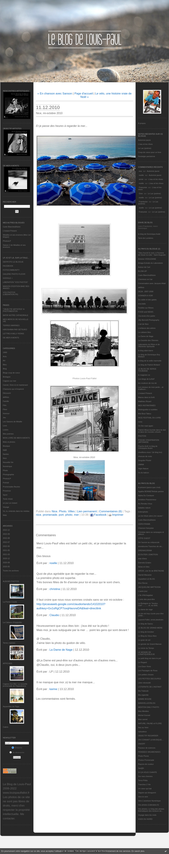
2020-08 (6, 562)
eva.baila (142, 304)
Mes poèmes (8, 434)
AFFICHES (7, 663)
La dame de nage (145, 609)
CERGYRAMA (144, 524)
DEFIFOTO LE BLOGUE (13, 262)
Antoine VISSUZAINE (147, 259)
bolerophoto (143, 512)
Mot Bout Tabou (144, 414)
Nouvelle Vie (8, 462)
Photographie (8, 474)
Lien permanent (87, 511)
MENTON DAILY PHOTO (148, 707)
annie (141, 179)
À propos (142, 123)
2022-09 (6, 534)
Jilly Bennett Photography (148, 320)
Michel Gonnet (144, 715)
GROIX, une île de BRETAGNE (151, 571)
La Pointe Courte (10, 602)
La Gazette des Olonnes (148, 340)
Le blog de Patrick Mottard (149, 365)
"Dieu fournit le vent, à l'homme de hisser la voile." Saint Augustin (152, 254)
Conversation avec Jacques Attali (152, 283)
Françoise (143, 187)
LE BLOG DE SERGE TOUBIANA (147, 370)
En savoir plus (138, 851)
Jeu (4, 417)
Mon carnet (142, 719)
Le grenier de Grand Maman (150, 644)
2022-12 (6, 530)
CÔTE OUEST (144, 538)
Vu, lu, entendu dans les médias (16, 511)
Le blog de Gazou (145, 624)
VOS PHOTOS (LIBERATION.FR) (10, 293)
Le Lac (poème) (144, 148)
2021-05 (6, 550)
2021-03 (6, 554)
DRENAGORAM (145, 550)
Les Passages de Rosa (147, 670)
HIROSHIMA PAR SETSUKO (15, 329)
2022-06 (6, 546)
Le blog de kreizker (146, 632)
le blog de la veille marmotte (149, 361)
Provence (7, 491)
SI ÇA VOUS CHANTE (147, 772)
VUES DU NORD (145, 819)
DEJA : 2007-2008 (145, 291)
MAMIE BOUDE (144, 699)
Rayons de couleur (146, 764)
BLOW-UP (142, 271)
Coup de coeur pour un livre (149, 152)
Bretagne (7, 377)
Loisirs (5, 430)
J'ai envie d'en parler (146, 316)
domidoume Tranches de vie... (150, 546)
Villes (71, 511)
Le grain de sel (144, 640)
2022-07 (6, 542)
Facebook (98, 514)
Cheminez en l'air (145, 279)
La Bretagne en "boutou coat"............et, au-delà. (148, 604)
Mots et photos (9, 442)
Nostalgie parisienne (146, 156)
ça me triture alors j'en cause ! (150, 516)
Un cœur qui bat (145, 789)
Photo (5, 470)
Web (5, 515)
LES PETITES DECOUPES (149, 679)
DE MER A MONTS (11, 338)
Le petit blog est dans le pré (149, 658)
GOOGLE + (8, 278)
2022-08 (6, 538)
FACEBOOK (8, 266)
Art (4, 361)
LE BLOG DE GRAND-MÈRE (150, 628)
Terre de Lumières (145, 238)
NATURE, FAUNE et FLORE (150, 723)
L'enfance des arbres (146, 328)
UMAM (141, 464)
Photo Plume (143, 756)
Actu (5, 356)
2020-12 (6, 558)
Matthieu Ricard (144, 401)
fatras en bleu (143, 567)
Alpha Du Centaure (146, 495)
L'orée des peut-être (146, 599)
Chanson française (146, 528)
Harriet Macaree (145, 575)
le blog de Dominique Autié (149, 234)
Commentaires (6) (110, 511)
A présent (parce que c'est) (149, 487)
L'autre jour (142, 591)
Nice (5, 458)
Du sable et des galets (147, 300)
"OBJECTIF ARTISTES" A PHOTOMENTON (13, 310)
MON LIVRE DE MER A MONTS (16, 438)
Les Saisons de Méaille (12, 422)
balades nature (144, 508)
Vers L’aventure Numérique (149, 801)
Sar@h (141, 768)
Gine (141, 193)
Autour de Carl (144, 267)
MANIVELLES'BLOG (146, 703)
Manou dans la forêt (146, 397)
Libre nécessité (144, 683)
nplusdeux (142, 732)
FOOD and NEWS (145, 312)
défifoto (6, 397)
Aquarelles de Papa (11, 706)
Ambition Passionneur (147, 500)
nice (38, 514)
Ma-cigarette (143, 695)
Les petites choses (146, 675)
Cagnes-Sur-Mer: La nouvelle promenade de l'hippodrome (15, 685)
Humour (6, 413)
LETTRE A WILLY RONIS (13, 334)
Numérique (7, 466)
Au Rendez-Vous (145, 504)
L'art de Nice (143, 324)
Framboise (143, 202)
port (61, 514)
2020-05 (6, 567)
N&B (5, 450)
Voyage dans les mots (147, 815)
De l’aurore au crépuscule (148, 542)
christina (54, 589)
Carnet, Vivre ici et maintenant (15, 385)
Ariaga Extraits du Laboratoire (150, 263)
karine (53, 689)
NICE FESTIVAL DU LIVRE (149, 418)
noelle (141, 175)
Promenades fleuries (11, 487)
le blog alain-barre (145, 351)
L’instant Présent (10, 231)
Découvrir (7, 393)
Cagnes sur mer (9, 381)
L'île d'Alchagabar (145, 595)
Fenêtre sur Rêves (145, 308)
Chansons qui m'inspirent (13, 389)
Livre (5, 426)
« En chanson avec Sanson (54, 93)
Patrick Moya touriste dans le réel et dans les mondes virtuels (152, 431)
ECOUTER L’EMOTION (148, 555)
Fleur (5, 409)
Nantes (6, 454)
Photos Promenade (146, 760)
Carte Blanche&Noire (11, 227)
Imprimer (116, 514)
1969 (5, 352)
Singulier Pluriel (144, 460)
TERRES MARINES (11, 325)
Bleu (5, 365)
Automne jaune (144, 140)
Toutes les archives (11, 571)
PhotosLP (7, 241)
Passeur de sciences (146, 748)
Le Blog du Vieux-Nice (147, 636)
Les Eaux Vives (144, 666)
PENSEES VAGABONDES (149, 752)
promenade (50, 514)
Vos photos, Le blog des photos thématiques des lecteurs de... (151, 810)
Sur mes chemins (145, 776)
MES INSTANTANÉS (146, 405)
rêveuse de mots (145, 456)
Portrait (6, 483)
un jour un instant (10, 503)
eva (140, 171)
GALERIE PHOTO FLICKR (14, 274)
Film (4, 405)
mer (76, 514)
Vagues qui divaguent (147, 793)
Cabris (5, 727)
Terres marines (9, 643)
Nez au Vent (143, 727)
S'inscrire (17, 748)
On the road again (145, 426)
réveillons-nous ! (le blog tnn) (150, 452)
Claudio (54, 615)
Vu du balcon (143, 473)
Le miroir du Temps (146, 648)
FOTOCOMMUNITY (11, 270)
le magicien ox (144, 375)
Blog (5, 369)
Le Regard (142, 662)
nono (140, 422)
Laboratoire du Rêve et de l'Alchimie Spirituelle (149, 345)
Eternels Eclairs (144, 563)
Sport (5, 495)
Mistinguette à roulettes (147, 410)
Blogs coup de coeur (11, 373)
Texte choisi (8, 499)
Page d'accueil (83, 93)
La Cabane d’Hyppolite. (12, 622)
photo (68, 514)
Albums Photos (11, 581)
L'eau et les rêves (145, 144)
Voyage (6, 507)
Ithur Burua (142, 583)
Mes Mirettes (143, 711)
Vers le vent (143, 797)
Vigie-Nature (143, 469)
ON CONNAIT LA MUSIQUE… (151, 740)
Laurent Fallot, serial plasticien (150, 620)
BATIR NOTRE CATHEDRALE (15, 315)
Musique (6, 446)
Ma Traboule (143, 691)
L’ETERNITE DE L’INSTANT (150, 687)
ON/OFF (141, 744)
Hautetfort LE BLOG (146, 579)
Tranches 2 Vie (144, 784)
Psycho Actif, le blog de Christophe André (147, 447)
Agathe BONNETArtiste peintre (151, 491)
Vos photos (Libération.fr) (148, 805)
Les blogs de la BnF (146, 379)
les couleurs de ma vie (147, 383)
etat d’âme (142, 559)
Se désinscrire (17, 752)
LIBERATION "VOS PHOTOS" (15, 282)
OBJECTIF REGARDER (148, 736)
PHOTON (142, 436)
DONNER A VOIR (145, 296)
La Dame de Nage (145, 336)
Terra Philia (142, 780)
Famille (6, 401)
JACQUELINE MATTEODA (149, 587)
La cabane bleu (144, 332)
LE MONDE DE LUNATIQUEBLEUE (146, 653)
